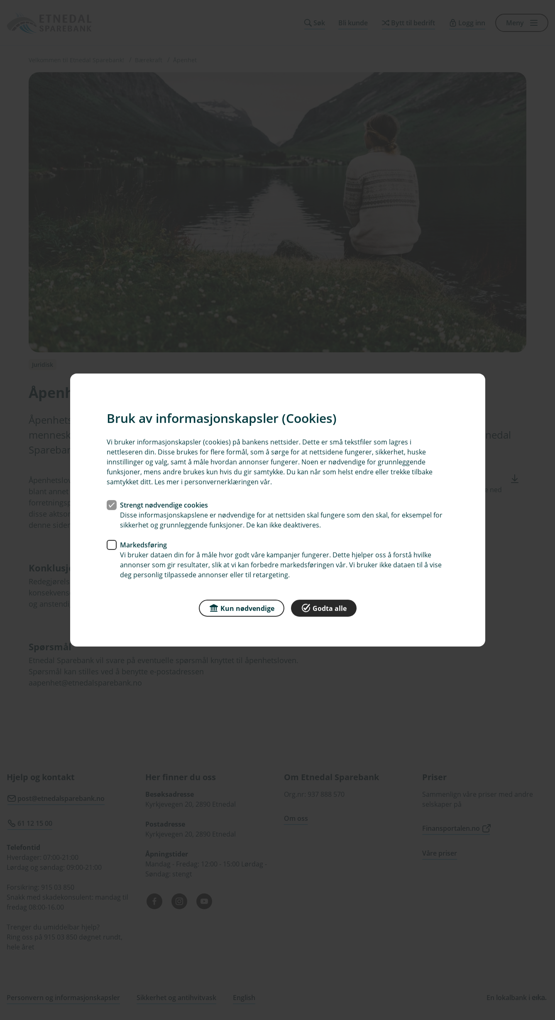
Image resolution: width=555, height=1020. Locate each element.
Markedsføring (143, 544)
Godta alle (324, 608)
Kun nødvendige (241, 608)
